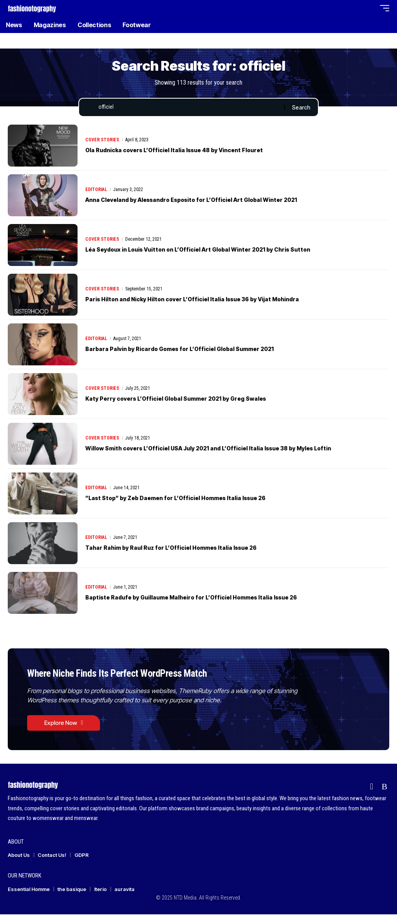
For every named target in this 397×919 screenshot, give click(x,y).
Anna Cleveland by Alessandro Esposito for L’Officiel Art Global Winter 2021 (212, 201)
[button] (354, 8)
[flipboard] (371, 791)
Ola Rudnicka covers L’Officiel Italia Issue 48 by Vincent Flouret (192, 152)
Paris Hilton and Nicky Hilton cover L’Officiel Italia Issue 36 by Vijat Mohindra (213, 301)
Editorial (96, 191)
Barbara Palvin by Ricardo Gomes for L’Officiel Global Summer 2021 (197, 350)
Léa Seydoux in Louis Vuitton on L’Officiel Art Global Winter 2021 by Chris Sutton (219, 251)
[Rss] (384, 791)
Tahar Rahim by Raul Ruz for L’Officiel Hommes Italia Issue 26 (187, 549)
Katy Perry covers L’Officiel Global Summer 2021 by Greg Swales (193, 400)
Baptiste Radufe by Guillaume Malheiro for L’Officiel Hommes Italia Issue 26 (211, 599)
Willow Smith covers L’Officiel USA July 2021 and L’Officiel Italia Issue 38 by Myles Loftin (232, 450)
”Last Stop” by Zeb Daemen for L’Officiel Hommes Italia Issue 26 (192, 500)
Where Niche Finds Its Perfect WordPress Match (135, 675)
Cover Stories (102, 141)
